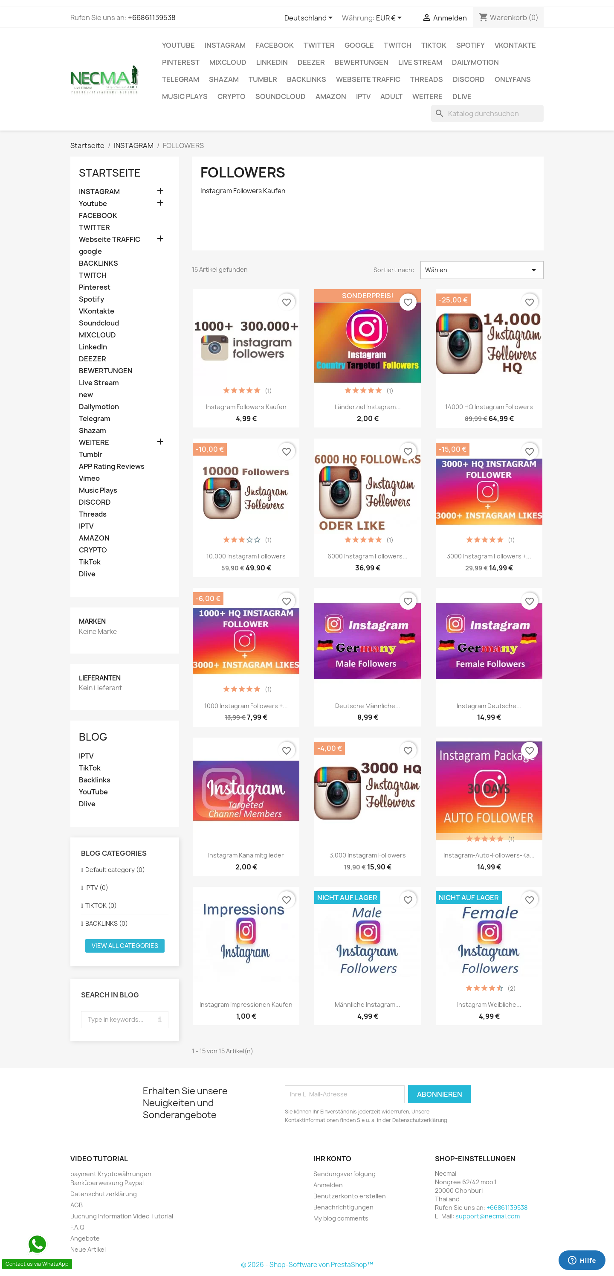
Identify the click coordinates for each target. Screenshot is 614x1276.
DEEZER (311, 62)
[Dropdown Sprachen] (310, 18)
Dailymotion (475, 62)
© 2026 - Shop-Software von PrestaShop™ (307, 1264)
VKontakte (515, 45)
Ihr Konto (332, 1158)
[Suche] (487, 113)
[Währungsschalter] (390, 18)
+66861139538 (152, 17)
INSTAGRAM (225, 45)
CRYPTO (231, 96)
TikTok (433, 45)
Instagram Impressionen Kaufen (246, 1004)
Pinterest (181, 62)
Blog (93, 737)
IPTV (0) (96, 888)
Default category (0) (115, 870)
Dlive (462, 96)
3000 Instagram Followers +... (489, 556)
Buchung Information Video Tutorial (121, 1216)
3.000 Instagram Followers (368, 855)
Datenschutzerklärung (103, 1194)
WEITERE (427, 96)
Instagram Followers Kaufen (246, 407)
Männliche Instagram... (367, 1004)
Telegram (180, 79)
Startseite (110, 173)
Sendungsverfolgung (344, 1174)
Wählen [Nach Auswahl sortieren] (482, 270)
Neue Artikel (88, 1249)
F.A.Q (77, 1227)
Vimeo (89, 478)
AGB (76, 1205)
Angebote (85, 1238)
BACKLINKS (306, 79)
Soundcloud (280, 96)
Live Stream (420, 62)
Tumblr (263, 79)
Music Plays (185, 96)
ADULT (391, 96)
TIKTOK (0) (101, 905)
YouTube (93, 792)
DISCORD (469, 79)
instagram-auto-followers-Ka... (489, 855)
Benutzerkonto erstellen (349, 1196)
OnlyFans (513, 79)
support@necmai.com (487, 1216)
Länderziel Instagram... (368, 407)
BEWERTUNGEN (361, 62)
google (359, 45)
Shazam (224, 79)
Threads (426, 79)
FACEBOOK (274, 45)
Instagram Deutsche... (489, 706)
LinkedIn (272, 62)
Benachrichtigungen (343, 1207)
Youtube (178, 45)
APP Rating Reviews (112, 466)
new (86, 394)
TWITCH (397, 45)
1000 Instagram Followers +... (246, 706)
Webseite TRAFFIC (368, 79)
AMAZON (331, 96)
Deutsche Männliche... (367, 706)
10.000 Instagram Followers (246, 556)
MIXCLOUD (227, 62)
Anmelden (328, 1185)
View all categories (125, 946)
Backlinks (94, 780)
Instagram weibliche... (489, 1004)
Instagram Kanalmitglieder (246, 855)
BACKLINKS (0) (106, 923)
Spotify (470, 45)
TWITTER (319, 45)
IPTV (363, 96)
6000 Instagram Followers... (367, 556)
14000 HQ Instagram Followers (489, 407)
